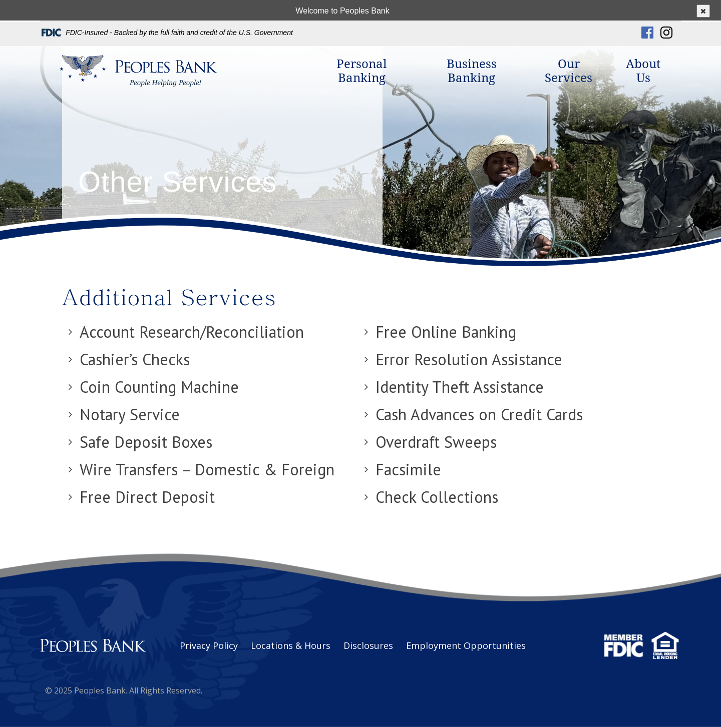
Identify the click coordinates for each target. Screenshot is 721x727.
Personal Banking (361, 71)
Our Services (568, 71)
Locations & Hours (290, 645)
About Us (643, 71)
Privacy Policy (209, 645)
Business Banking (472, 71)
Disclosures (368, 645)
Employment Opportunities (466, 645)
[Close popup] (703, 11)
